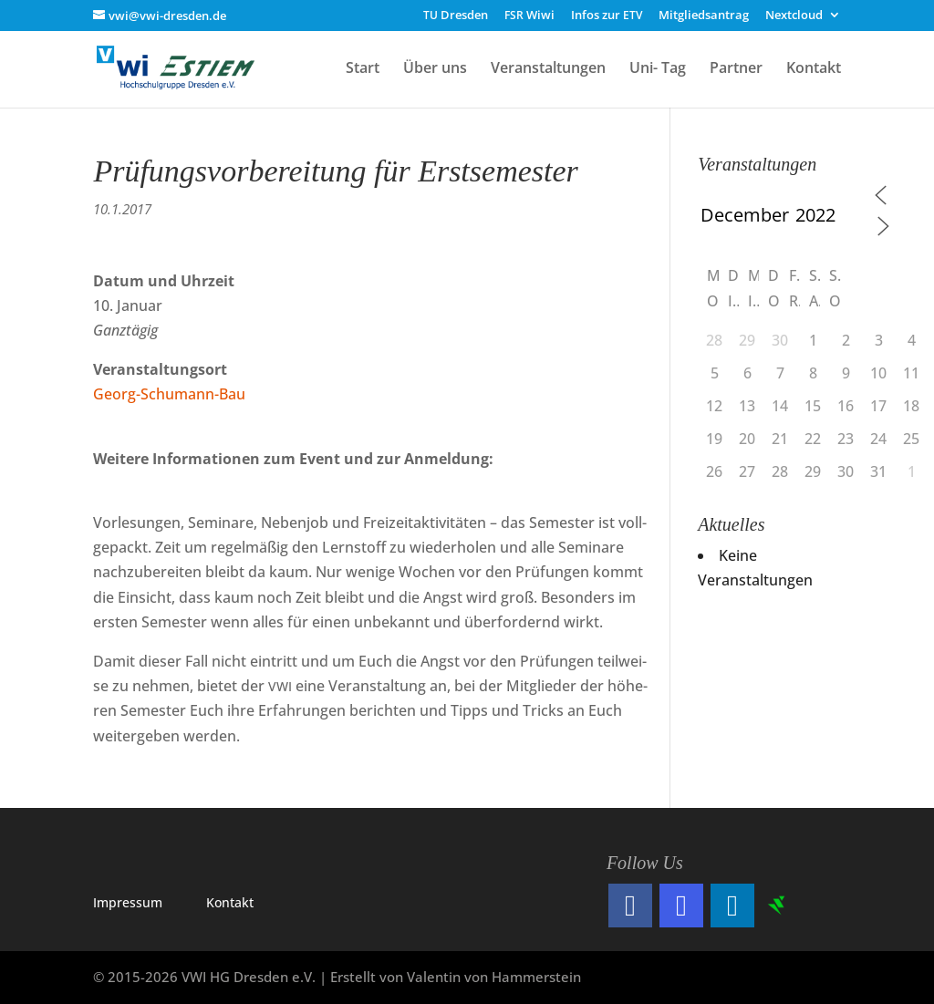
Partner (736, 69)
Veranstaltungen (548, 69)
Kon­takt (230, 902)
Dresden (455, 16)
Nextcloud (794, 16)
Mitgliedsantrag (704, 16)
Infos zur (606, 16)
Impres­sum (127, 902)
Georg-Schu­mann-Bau (169, 394)
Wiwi (529, 16)
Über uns (435, 69)
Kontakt (813, 69)
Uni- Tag (657, 69)
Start (362, 69)
